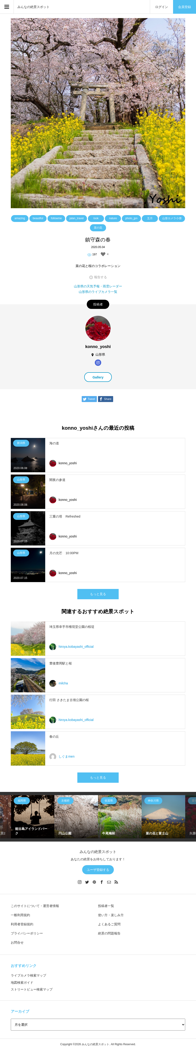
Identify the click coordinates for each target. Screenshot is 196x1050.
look (95, 218)
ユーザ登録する (98, 870)
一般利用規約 (20, 915)
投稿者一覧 (106, 906)
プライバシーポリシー (27, 933)
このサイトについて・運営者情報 (35, 906)
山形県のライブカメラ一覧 (98, 292)
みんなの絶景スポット (33, 7)
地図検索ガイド (22, 982)
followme (56, 218)
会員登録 (184, 7)
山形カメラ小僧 (172, 218)
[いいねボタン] (103, 254)
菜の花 (98, 227)
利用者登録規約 (22, 924)
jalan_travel (77, 218)
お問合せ (17, 942)
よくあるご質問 (109, 924)
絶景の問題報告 (109, 933)
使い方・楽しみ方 (111, 915)
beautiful (38, 218)
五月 (150, 218)
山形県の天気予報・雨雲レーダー (98, 286)
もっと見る (98, 594)
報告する (100, 277)
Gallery (97, 377)
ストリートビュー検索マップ (32, 989)
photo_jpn (131, 218)
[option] (33, 817)
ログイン (161, 7)
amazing (19, 218)
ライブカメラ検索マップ (28, 975)
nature (113, 218)
